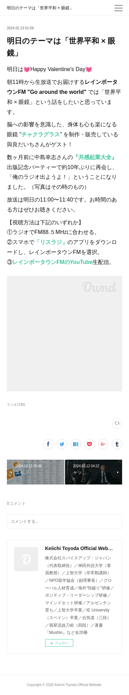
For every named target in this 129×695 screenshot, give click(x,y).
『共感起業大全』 (95, 157)
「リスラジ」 (50, 242)
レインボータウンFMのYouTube (52, 262)
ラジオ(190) (16, 405)
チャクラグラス (40, 134)
